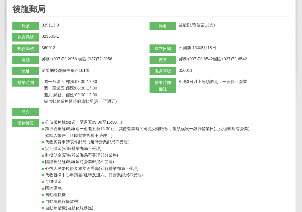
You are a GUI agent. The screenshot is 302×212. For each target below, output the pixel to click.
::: (14, 2)
